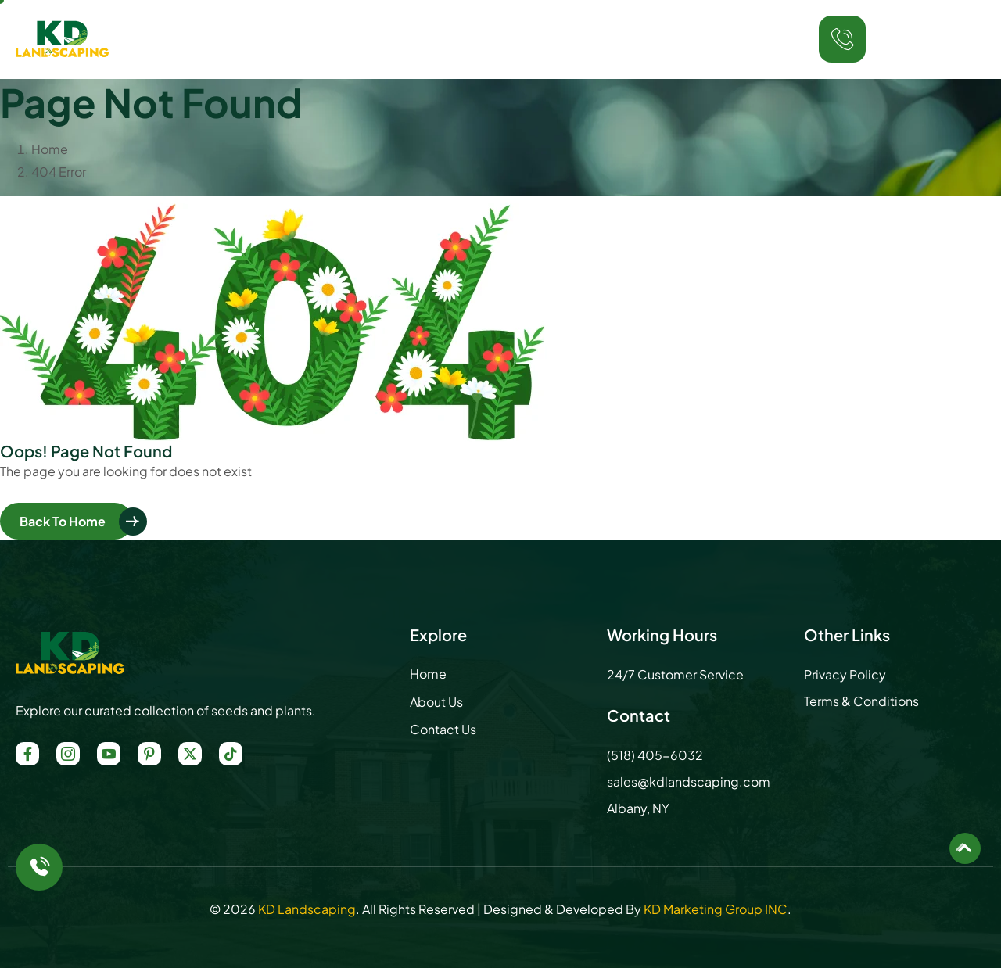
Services (464, 38)
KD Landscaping (307, 909)
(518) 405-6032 (931, 51)
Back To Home (63, 521)
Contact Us (667, 38)
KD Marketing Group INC (716, 909)
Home (299, 38)
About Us (373, 38)
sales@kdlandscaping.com (688, 781)
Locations (567, 38)
